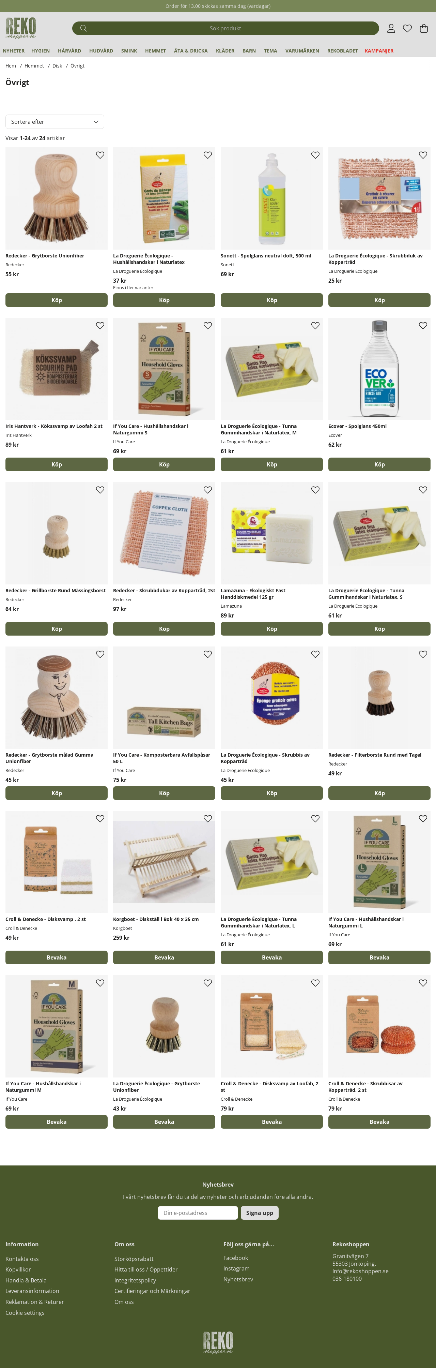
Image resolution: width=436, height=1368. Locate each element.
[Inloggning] (391, 28)
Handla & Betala (26, 1280)
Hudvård (101, 50)
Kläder (225, 50)
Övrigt (77, 65)
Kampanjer (379, 50)
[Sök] (225, 28)
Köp (164, 300)
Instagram (236, 1268)
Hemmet (155, 50)
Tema (270, 50)
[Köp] (56, 300)
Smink (129, 50)
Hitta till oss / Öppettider (146, 1269)
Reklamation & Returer (34, 1302)
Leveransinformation (32, 1291)
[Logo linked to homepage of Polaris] (20, 28)
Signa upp (259, 1213)
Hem (10, 65)
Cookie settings (25, 1313)
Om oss (124, 1302)
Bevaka (57, 957)
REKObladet (342, 50)
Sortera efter (27, 121)
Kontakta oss (22, 1259)
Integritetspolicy (135, 1280)
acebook (237, 1258)
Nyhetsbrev (238, 1279)
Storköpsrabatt (134, 1259)
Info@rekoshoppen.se (360, 1271)
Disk (57, 65)
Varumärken (302, 50)
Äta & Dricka (191, 50)
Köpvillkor (18, 1269)
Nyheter (14, 50)
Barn (249, 50)
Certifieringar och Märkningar (152, 1291)
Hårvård (69, 50)
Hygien (40, 50)
